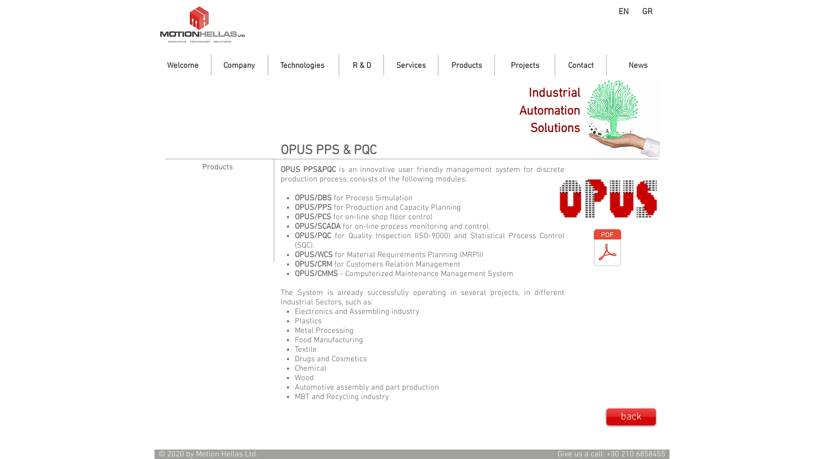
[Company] (239, 65)
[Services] (411, 65)
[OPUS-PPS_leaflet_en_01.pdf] (607, 249)
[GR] (647, 12)
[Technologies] (301, 65)
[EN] (623, 12)
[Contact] (580, 65)
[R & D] (362, 65)
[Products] (467, 65)
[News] (637, 65)
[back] (631, 417)
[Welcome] (182, 65)
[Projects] (525, 65)
